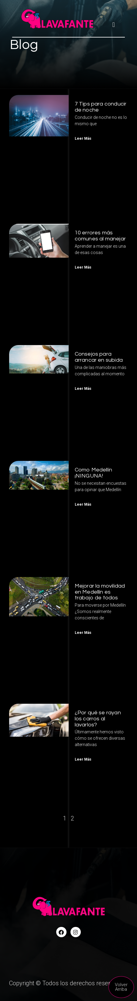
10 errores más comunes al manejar (100, 236)
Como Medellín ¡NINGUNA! (93, 473)
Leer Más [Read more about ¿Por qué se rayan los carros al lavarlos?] (83, 759)
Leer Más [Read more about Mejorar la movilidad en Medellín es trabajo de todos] (83, 633)
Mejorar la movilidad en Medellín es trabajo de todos (100, 592)
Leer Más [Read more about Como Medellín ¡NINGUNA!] (83, 504)
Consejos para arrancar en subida (99, 357)
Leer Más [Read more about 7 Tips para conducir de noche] (83, 138)
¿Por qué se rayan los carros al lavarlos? (98, 719)
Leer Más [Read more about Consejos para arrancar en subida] (83, 388)
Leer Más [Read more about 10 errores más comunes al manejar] (83, 267)
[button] (113, 25)
